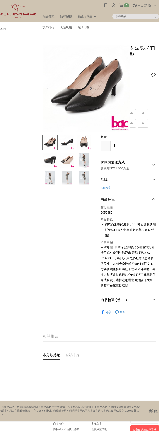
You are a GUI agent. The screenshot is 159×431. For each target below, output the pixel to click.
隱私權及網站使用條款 (66, 429)
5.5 (130, 123)
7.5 (130, 113)
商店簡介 (58, 423)
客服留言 (96, 423)
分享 (106, 312)
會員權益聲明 (99, 429)
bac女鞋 (106, 188)
